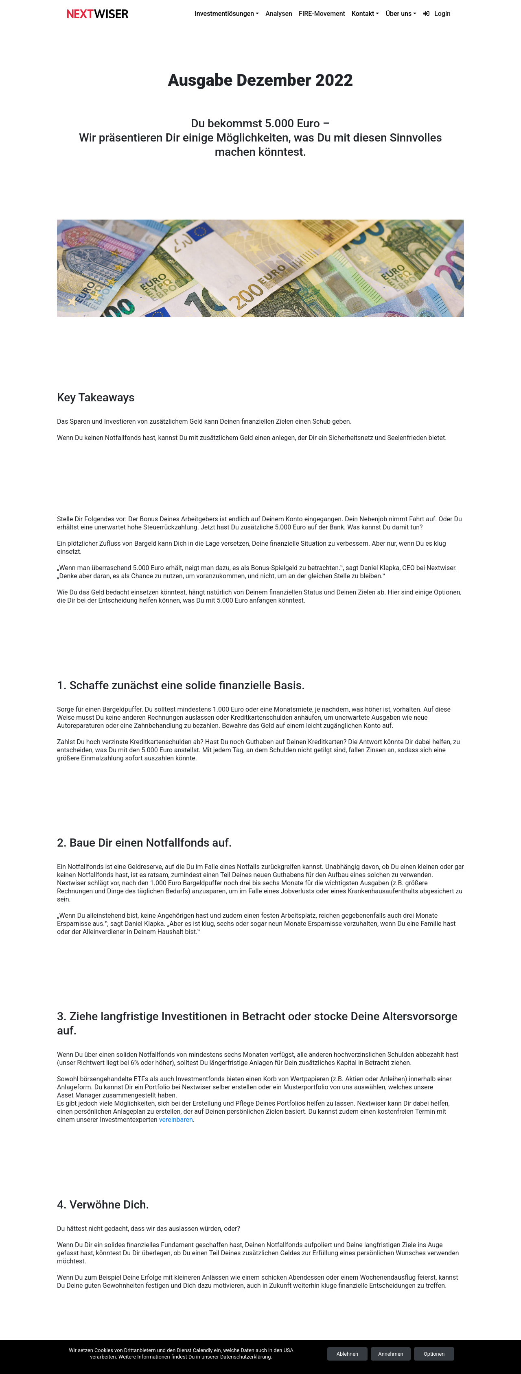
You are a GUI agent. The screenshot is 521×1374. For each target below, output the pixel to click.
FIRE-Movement (322, 13)
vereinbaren (176, 1120)
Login (437, 13)
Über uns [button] (398, 13)
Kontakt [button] (363, 13)
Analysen (278, 13)
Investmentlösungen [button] (224, 13)
